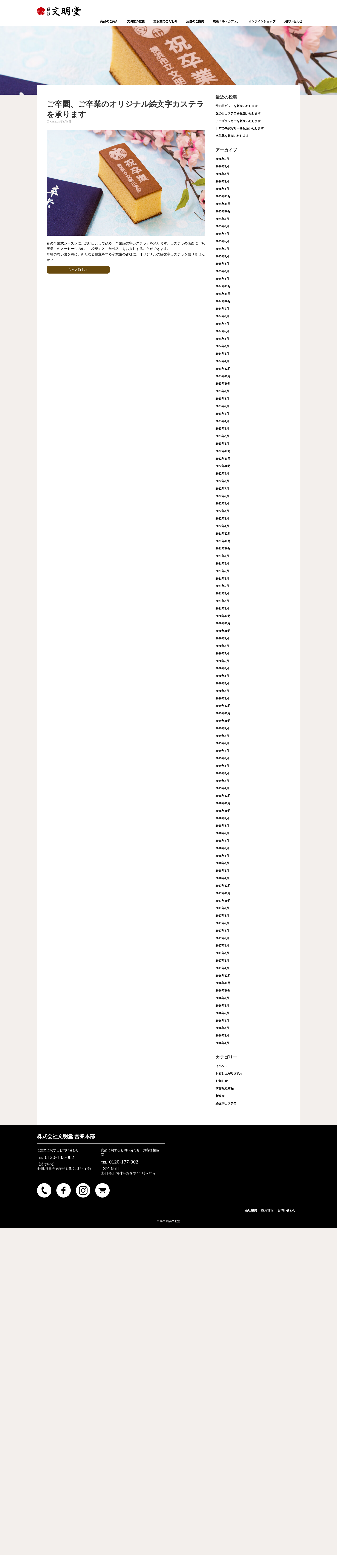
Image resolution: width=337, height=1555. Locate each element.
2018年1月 (222, 878)
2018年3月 (222, 863)
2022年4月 (222, 503)
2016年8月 (222, 1005)
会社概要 (251, 1210)
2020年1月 (222, 698)
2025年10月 (223, 211)
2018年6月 (222, 840)
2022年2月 (222, 518)
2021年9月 (222, 556)
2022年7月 (222, 488)
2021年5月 (222, 586)
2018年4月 (222, 855)
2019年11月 (223, 713)
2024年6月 (222, 331)
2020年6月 (222, 661)
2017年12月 (223, 885)
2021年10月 (223, 548)
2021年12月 (223, 533)
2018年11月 (223, 803)
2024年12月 (223, 286)
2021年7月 (222, 571)
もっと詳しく (78, 269)
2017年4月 (222, 945)
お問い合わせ (287, 1210)
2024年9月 (222, 308)
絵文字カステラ (226, 1103)
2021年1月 (222, 608)
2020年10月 (223, 631)
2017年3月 (222, 953)
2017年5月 (222, 938)
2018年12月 (223, 795)
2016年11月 (223, 983)
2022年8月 (222, 481)
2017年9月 (222, 908)
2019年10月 (223, 721)
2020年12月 (223, 616)
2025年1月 (222, 278)
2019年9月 (222, 728)
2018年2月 (222, 870)
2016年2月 (222, 1035)
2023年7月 (222, 406)
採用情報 (267, 1210)
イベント (222, 1066)
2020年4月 (222, 676)
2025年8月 (222, 226)
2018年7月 (222, 833)
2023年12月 (223, 368)
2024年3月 (222, 346)
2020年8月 (222, 646)
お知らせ (222, 1081)
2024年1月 (222, 361)
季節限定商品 (225, 1088)
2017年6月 (222, 930)
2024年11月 (223, 294)
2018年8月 (222, 825)
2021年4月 (222, 593)
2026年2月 (222, 181)
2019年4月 (222, 765)
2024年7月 (222, 323)
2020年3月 (222, 683)
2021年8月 (222, 563)
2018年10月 (223, 810)
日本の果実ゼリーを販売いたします (240, 128)
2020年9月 (222, 638)
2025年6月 (222, 241)
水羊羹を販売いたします (232, 136)
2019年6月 (222, 750)
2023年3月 (222, 428)
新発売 (220, 1096)
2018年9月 (222, 818)
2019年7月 (222, 743)
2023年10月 (223, 383)
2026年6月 (222, 159)
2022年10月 (223, 466)
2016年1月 (222, 1043)
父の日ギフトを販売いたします (237, 106)
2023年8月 (222, 398)
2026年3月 (222, 174)
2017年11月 (223, 893)
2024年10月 (223, 301)
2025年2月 (222, 271)
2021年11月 (223, 541)
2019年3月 (222, 773)
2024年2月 (222, 353)
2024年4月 (222, 338)
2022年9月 (222, 473)
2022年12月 (223, 451)
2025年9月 (222, 219)
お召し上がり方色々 (229, 1073)
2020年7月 (222, 653)
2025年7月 (222, 233)
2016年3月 (222, 1028)
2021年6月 (222, 578)
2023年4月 (222, 421)
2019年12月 (223, 705)
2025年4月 (222, 256)
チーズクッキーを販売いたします (238, 121)
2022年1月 (222, 526)
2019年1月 (222, 788)
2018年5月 (222, 848)
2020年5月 (222, 668)
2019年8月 (222, 736)
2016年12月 (223, 975)
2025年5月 (222, 249)
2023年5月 (222, 413)
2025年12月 (223, 196)
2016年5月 (222, 1013)
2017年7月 (222, 923)
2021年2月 (222, 601)
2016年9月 (222, 998)
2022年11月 (223, 458)
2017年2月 (222, 960)
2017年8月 (222, 915)
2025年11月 (223, 204)
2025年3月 (222, 263)
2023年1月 (222, 443)
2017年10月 (223, 900)
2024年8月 (222, 316)
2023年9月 (222, 391)
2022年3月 (222, 511)
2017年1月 (222, 968)
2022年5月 (222, 496)
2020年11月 (223, 623)
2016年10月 (223, 990)
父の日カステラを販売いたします (238, 113)
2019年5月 (222, 758)
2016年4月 (222, 1020)
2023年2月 (222, 436)
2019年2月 (222, 781)
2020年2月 (222, 691)
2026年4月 (222, 166)
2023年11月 (223, 376)
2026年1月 (222, 188)
